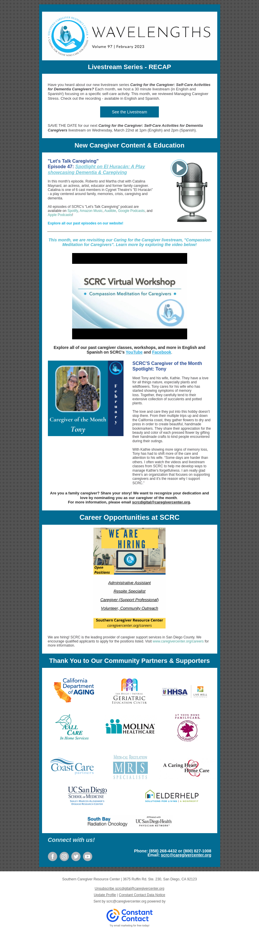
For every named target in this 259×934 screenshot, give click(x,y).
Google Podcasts (131, 211)
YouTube (134, 352)
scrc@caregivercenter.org (186, 855)
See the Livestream (129, 112)
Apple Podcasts (60, 215)
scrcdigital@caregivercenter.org (161, 502)
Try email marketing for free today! (129, 925)
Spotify (72, 211)
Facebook (161, 352)
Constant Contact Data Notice (142, 895)
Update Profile (105, 895)
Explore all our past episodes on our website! (86, 223)
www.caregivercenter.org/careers (178, 641)
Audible (110, 211)
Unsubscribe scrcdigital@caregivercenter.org (129, 888)
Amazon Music (91, 211)
